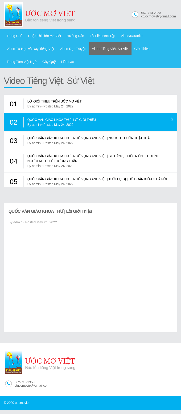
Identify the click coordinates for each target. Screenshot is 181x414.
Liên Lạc (29, 65)
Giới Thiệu (133, 51)
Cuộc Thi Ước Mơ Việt (42, 36)
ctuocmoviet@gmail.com (158, 16)
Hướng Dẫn (70, 36)
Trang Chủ (13, 36)
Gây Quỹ (12, 65)
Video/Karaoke (123, 36)
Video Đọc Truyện (68, 51)
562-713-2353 (151, 13)
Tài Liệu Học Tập (96, 36)
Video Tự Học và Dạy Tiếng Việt (28, 51)
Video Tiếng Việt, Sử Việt (103, 51)
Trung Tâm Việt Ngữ (159, 51)
